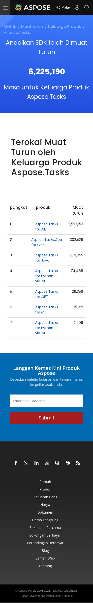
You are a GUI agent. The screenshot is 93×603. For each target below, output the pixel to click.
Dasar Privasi (28, 595)
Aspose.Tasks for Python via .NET (46, 276)
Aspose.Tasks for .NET (46, 227)
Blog (45, 550)
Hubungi (67, 595)
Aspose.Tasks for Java (46, 258)
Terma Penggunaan (50, 595)
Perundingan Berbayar (45, 543)
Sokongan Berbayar (45, 535)
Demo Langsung (45, 520)
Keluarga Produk (64, 26)
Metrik (10, 26)
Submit (46, 418)
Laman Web (45, 558)
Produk (45, 489)
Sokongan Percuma (45, 527)
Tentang (45, 565)
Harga (45, 504)
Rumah (45, 481)
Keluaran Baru (45, 497)
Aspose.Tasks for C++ (46, 310)
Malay (63, 7)
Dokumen (45, 512)
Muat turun (32, 26)
